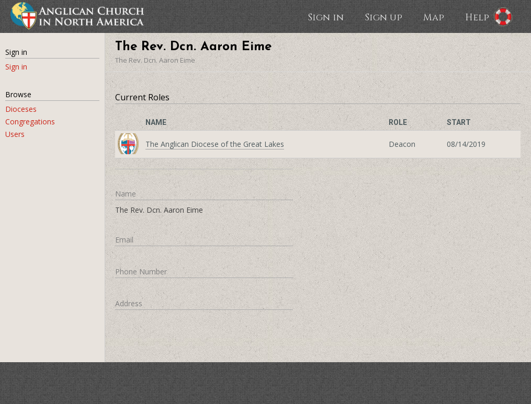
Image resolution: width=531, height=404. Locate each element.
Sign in (326, 16)
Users (15, 134)
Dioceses (21, 109)
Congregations (30, 121)
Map (433, 16)
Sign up (383, 16)
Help (477, 16)
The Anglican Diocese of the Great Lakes (214, 144)
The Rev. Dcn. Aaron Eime (155, 60)
